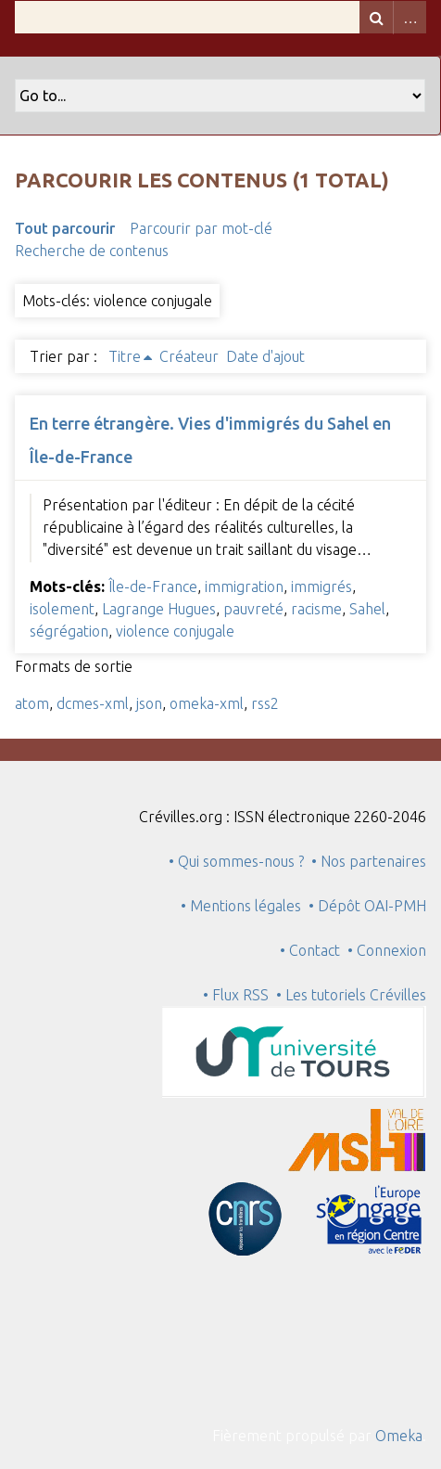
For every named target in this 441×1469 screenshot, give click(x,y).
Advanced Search (409, 17)
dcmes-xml (93, 703)
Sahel (367, 608)
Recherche (376, 17)
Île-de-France (152, 586)
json (149, 703)
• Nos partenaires (368, 861)
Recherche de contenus (92, 250)
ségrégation (69, 631)
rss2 (265, 703)
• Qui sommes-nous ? (236, 861)
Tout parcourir (65, 228)
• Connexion (386, 950)
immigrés (321, 586)
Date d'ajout (265, 356)
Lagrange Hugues (159, 608)
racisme (316, 608)
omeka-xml (207, 703)
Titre (124, 356)
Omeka (398, 1435)
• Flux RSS (236, 994)
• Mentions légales (241, 905)
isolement (62, 608)
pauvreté (253, 608)
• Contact (313, 950)
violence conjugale (175, 631)
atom (32, 703)
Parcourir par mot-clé (201, 228)
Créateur (189, 356)
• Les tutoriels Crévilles (351, 994)
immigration (244, 586)
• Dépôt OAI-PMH (367, 905)
